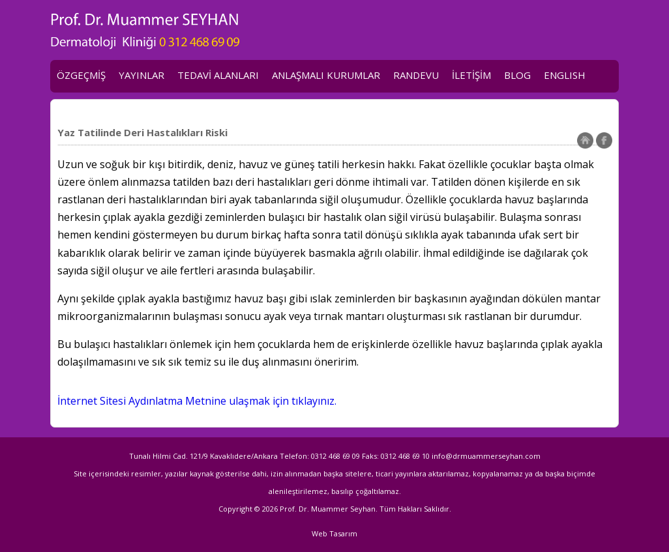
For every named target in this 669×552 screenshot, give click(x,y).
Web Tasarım (334, 533)
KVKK (69, 106)
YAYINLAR (141, 74)
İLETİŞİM (471, 74)
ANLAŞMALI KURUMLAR (326, 74)
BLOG (517, 74)
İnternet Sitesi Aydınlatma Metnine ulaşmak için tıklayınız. (196, 401)
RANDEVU (416, 74)
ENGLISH (565, 74)
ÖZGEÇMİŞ (81, 74)
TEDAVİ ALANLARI (218, 74)
